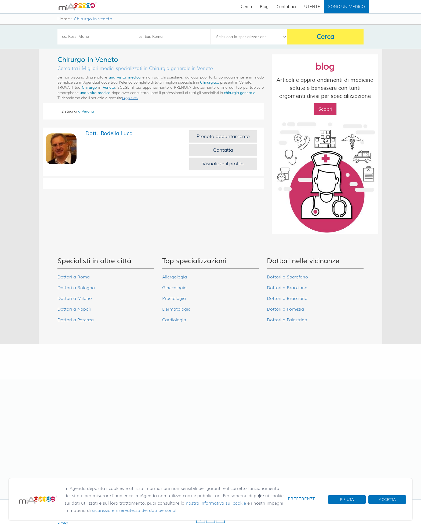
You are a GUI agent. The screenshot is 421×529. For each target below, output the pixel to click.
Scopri (325, 109)
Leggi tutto (130, 98)
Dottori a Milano (74, 298)
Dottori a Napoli (74, 309)
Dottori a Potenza (75, 319)
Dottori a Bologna (76, 287)
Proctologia (174, 298)
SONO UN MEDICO (346, 6)
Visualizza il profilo (223, 164)
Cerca (246, 6)
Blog (264, 6)
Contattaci (286, 6)
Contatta (223, 150)
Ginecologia (174, 287)
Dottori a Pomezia (285, 309)
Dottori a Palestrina (287, 319)
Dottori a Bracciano (287, 287)
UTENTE (312, 6)
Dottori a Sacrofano (287, 277)
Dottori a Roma (73, 277)
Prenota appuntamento (223, 136)
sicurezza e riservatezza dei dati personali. (135, 510)
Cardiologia (174, 319)
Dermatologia (176, 309)
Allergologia (174, 277)
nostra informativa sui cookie (216, 503)
